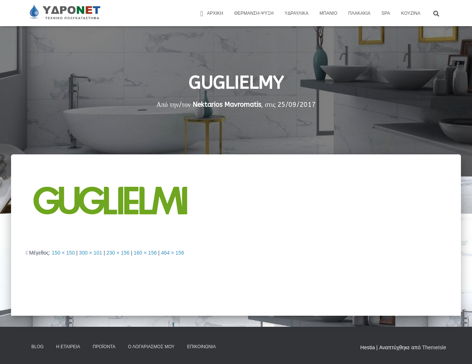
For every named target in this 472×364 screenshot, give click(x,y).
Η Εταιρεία (68, 346)
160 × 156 (145, 253)
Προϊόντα (104, 346)
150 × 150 (63, 253)
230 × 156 (117, 253)
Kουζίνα (410, 13)
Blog (37, 346)
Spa (386, 13)
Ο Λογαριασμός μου (151, 346)
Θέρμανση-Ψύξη (254, 13)
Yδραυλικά (297, 13)
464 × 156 (172, 253)
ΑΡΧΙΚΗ (210, 13)
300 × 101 (90, 253)
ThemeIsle (434, 347)
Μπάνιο (328, 13)
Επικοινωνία (201, 346)
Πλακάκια (359, 13)
